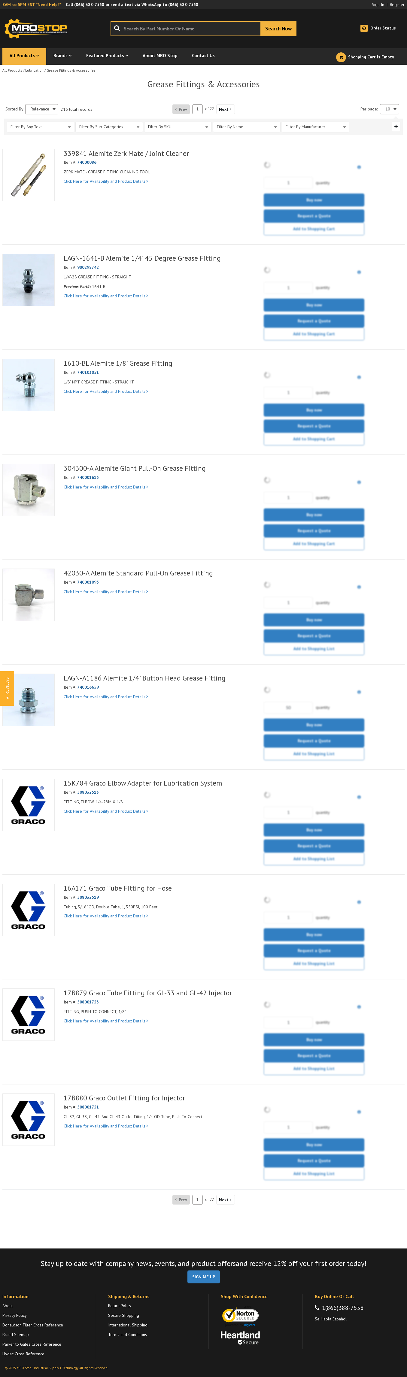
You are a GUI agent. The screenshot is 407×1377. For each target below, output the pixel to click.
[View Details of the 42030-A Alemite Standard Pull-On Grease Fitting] (28, 595)
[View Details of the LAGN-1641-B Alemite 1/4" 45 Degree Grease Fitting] (28, 280)
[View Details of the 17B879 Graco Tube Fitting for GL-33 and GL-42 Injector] (28, 1015)
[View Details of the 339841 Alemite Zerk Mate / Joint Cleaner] (28, 175)
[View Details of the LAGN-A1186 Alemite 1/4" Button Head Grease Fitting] (28, 700)
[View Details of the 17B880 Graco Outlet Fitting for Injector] (28, 1120)
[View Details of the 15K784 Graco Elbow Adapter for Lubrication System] (28, 805)
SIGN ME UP (203, 1276)
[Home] (38, 28)
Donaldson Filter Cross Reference (32, 1325)
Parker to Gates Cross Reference (31, 1344)
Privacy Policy (14, 1315)
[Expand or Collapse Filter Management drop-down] (396, 126)
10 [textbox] (387, 109)
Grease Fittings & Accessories (71, 70)
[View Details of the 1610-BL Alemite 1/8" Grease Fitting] (28, 385)
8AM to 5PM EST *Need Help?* (31, 4)
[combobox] (203, 28)
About (7, 1305)
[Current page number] (197, 109)
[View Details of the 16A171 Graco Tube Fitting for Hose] (28, 910)
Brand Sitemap (15, 1334)
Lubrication (34, 70)
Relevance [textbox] (40, 109)
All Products (12, 70)
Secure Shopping (123, 1315)
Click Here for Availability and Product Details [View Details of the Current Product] (106, 181)
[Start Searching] (278, 28)
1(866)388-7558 (343, 1308)
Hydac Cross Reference (23, 1354)
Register (397, 4)
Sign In (378, 4)
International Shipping (127, 1325)
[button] (225, 109)
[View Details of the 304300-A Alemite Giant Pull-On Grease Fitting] (28, 490)
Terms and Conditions (127, 1334)
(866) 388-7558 (89, 4)
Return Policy (119, 1305)
